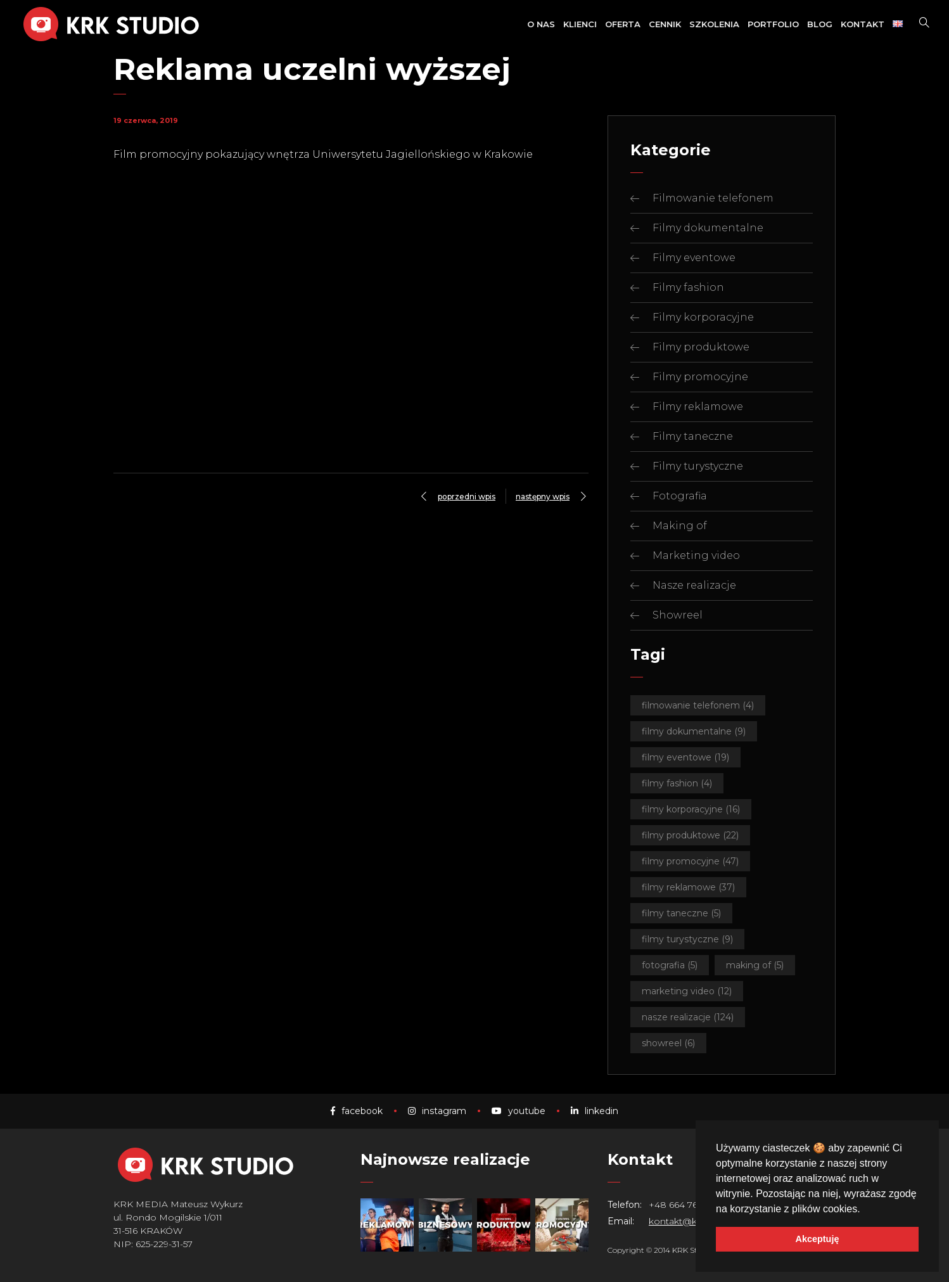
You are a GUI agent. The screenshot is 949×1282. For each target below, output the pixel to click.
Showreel (678, 615)
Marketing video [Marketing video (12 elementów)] (687, 991)
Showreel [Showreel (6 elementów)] (668, 1043)
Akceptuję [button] (817, 1239)
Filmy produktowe (701, 347)
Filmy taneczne (693, 436)
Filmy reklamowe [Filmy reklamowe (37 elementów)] (688, 887)
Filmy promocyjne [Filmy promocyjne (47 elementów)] (690, 861)
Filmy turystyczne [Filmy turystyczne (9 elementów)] (687, 939)
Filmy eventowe (694, 258)
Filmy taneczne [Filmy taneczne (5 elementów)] (681, 913)
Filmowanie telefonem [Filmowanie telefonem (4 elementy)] (698, 705)
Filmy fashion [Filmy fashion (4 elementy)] (677, 783)
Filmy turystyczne (698, 466)
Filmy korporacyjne (703, 317)
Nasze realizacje (694, 585)
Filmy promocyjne (700, 377)
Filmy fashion (688, 287)
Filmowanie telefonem (713, 198)
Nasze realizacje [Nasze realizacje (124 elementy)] (688, 1017)
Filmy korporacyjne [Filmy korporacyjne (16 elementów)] (691, 809)
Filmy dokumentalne (708, 228)
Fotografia (680, 496)
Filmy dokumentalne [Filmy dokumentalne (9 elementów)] (694, 731)
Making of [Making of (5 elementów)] (755, 965)
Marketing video (696, 555)
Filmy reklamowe (698, 407)
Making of (680, 526)
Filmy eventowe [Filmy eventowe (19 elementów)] (685, 757)
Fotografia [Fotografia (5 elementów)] (669, 965)
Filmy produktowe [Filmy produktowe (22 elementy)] (690, 835)
